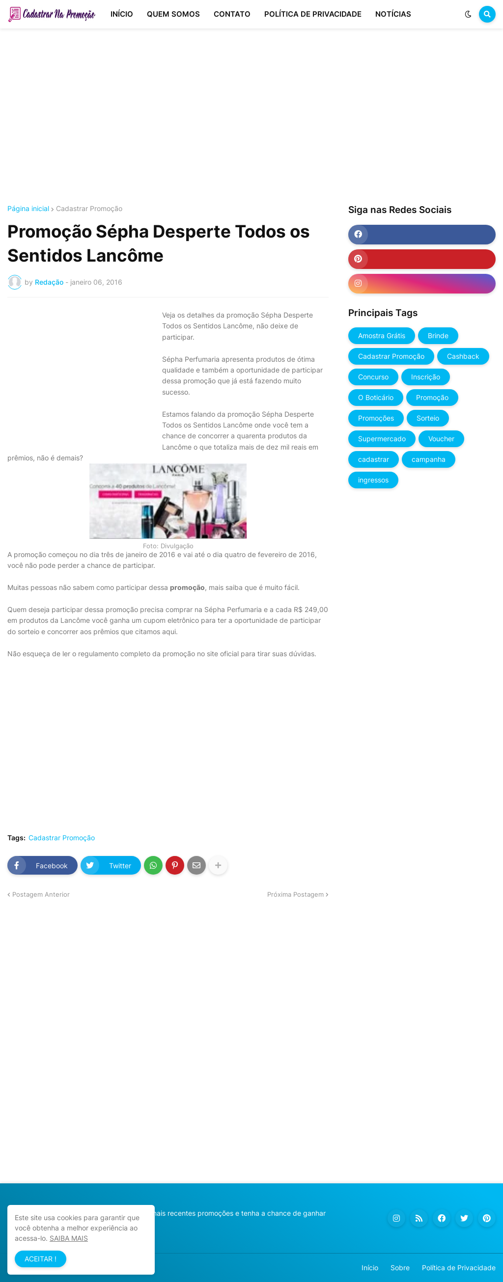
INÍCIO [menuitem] (122, 14)
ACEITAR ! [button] (40, 1259)
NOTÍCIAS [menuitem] (393, 14)
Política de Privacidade (459, 1267)
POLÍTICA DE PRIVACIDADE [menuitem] (313, 14)
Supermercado (382, 438)
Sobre (400, 1267)
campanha (429, 459)
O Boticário (375, 397)
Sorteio (428, 418)
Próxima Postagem (295, 894)
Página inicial (28, 208)
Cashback (463, 356)
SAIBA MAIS (69, 1238)
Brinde (438, 335)
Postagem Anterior (41, 894)
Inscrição (425, 377)
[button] (468, 14)
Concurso (373, 377)
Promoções (376, 418)
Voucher (441, 438)
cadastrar (373, 459)
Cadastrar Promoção (89, 208)
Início (370, 1267)
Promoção (432, 397)
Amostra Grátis (381, 335)
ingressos (373, 480)
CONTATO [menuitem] (232, 14)
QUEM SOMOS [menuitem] (173, 14)
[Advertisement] (251, 117)
